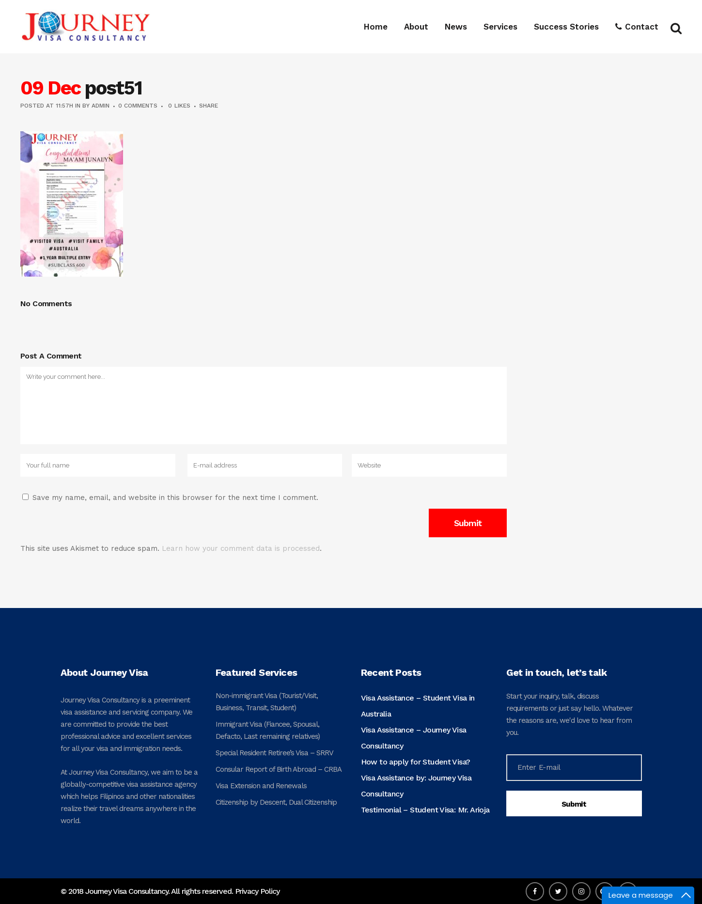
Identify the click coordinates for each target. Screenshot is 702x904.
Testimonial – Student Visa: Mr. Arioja (425, 809)
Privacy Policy (257, 891)
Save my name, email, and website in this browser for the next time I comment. (175, 497)
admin (100, 105)
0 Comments (137, 105)
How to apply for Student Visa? (415, 761)
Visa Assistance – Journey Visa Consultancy (414, 737)
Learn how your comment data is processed (241, 548)
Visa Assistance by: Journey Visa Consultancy (416, 785)
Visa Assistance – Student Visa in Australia (418, 705)
